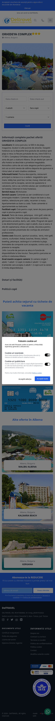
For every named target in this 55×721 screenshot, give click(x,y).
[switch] (47, 354)
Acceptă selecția (25, 379)
